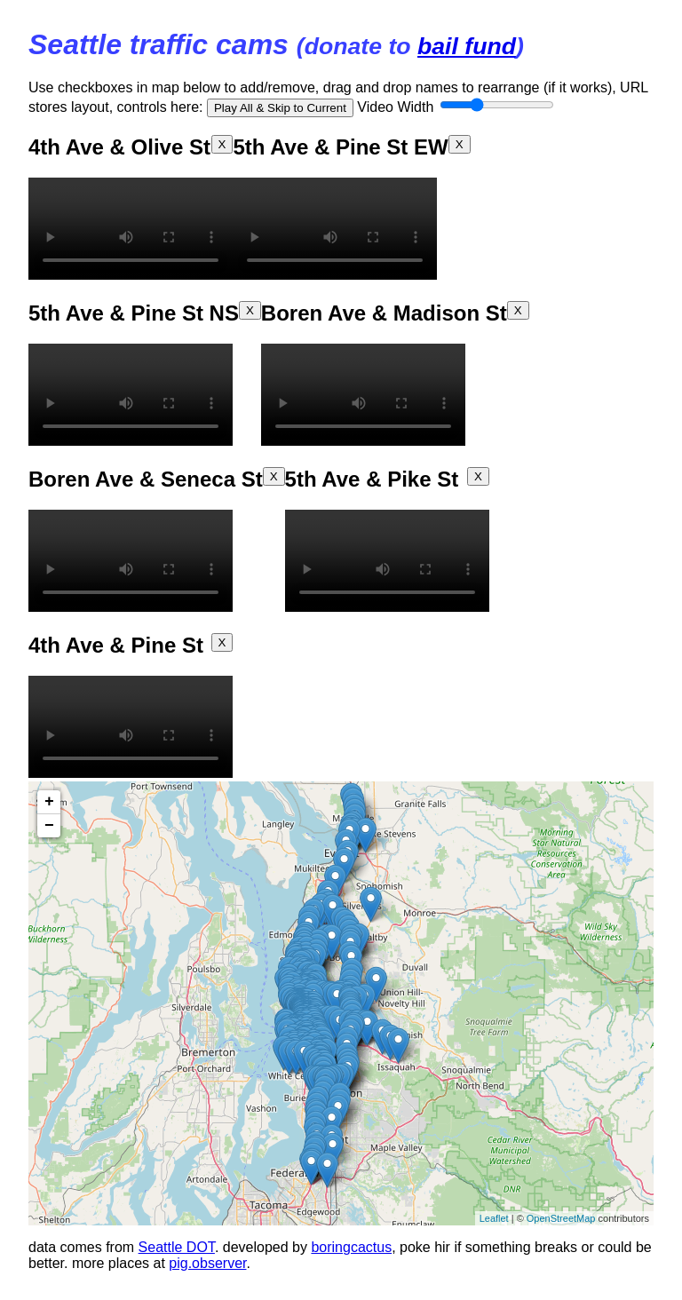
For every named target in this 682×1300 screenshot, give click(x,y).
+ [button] (49, 801)
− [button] (49, 825)
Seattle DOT (177, 1247)
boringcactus (351, 1247)
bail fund (466, 46)
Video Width (455, 107)
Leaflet (494, 1218)
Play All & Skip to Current (280, 108)
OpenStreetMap (561, 1218)
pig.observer (207, 1263)
